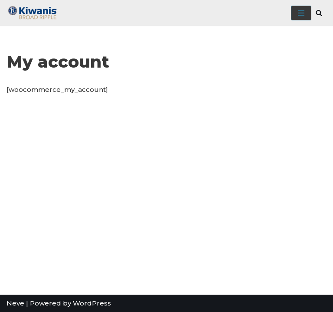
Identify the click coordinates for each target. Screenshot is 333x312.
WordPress (92, 303)
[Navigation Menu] (301, 13)
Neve (15, 303)
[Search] (319, 13)
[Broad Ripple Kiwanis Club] (33, 13)
